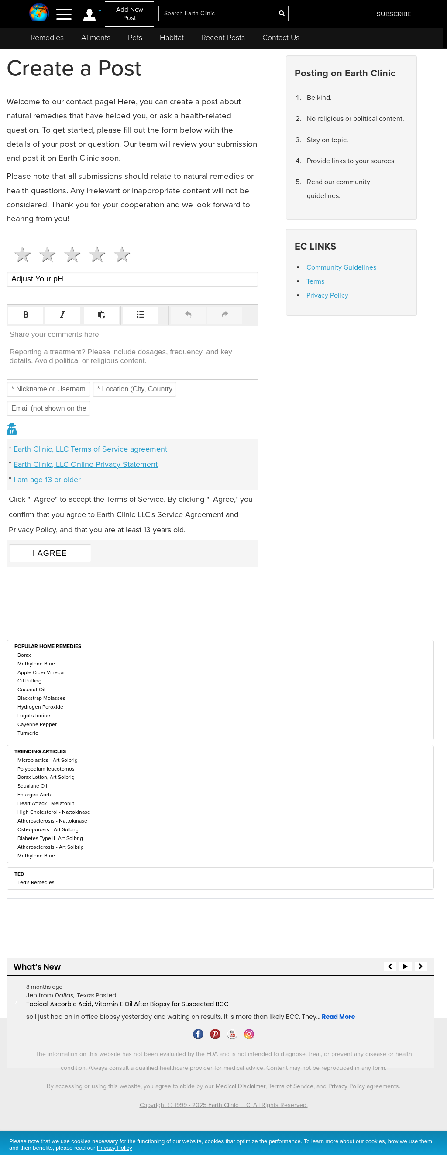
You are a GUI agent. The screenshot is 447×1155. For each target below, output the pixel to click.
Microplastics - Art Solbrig (47, 760)
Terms (315, 281)
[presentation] (25, 315)
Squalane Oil (32, 786)
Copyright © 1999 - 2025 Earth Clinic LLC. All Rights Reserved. (224, 1105)
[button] (26, 315)
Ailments (95, 37)
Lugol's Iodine (33, 716)
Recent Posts (223, 37)
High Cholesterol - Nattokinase (53, 812)
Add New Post (129, 14)
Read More (338, 1016)
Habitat (172, 37)
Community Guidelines (341, 267)
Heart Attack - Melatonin (46, 803)
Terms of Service (290, 1086)
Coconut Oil (31, 689)
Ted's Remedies (36, 882)
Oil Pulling (29, 681)
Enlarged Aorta (34, 795)
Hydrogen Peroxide (40, 707)
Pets (135, 37)
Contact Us (280, 37)
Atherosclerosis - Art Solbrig (50, 847)
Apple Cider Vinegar (41, 672)
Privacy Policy (327, 295)
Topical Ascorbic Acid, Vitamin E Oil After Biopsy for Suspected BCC (127, 1004)
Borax (24, 655)
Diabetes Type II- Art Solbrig (50, 838)
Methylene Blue (36, 664)
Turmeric (27, 733)
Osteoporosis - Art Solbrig (48, 829)
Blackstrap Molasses (41, 698)
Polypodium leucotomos (46, 769)
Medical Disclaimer (240, 1086)
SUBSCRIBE (394, 14)
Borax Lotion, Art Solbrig (46, 777)
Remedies (47, 37)
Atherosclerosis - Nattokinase (52, 821)
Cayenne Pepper (37, 724)
